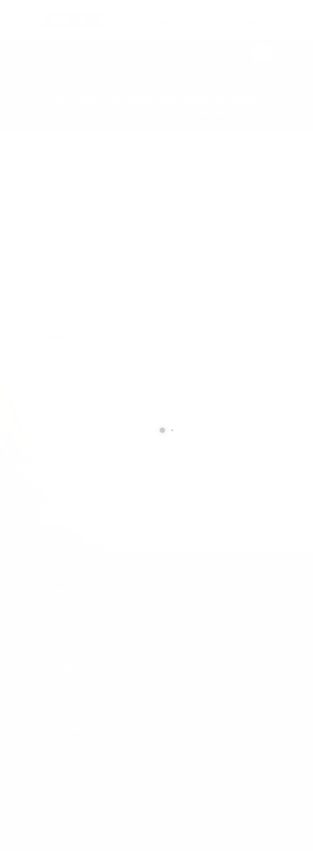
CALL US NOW (249, 15)
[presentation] (110, 481)
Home (49, 85)
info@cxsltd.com (173, 22)
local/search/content (95, 85)
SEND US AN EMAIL (168, 15)
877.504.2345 (251, 22)
